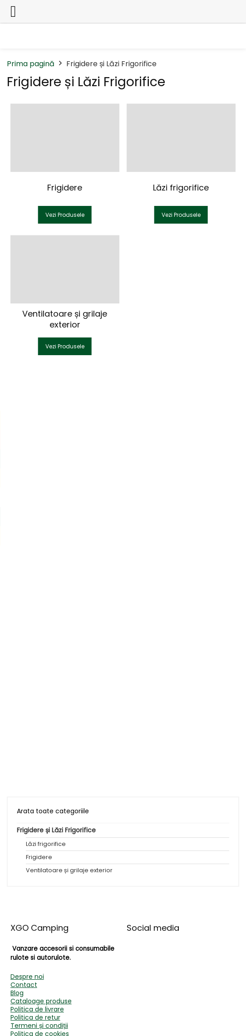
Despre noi (27, 976)
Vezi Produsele (64, 215)
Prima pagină (30, 64)
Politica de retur (35, 1017)
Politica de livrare (37, 1009)
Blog (17, 992)
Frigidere (39, 857)
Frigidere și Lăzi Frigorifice (56, 830)
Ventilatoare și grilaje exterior (69, 870)
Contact (23, 984)
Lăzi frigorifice (46, 844)
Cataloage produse (41, 1001)
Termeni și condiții (39, 1025)
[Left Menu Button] (13, 11)
